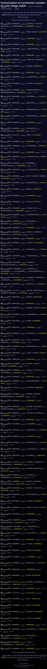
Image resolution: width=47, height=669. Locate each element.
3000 (19, 17)
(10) (6, 23)
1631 (27, 15)
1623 (44, 12)
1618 (28, 12)
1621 (38, 12)
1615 (18, 12)
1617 (25, 12)
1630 (24, 15)
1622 (41, 12)
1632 (31, 15)
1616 (21, 12)
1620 (34, 12)
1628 (17, 15)
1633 (34, 15)
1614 (15, 12)
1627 (14, 15)
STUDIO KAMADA (6, 9)
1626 (11, 15)
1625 (7, 15)
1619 (31, 12)
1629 (21, 15)
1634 (37, 15)
